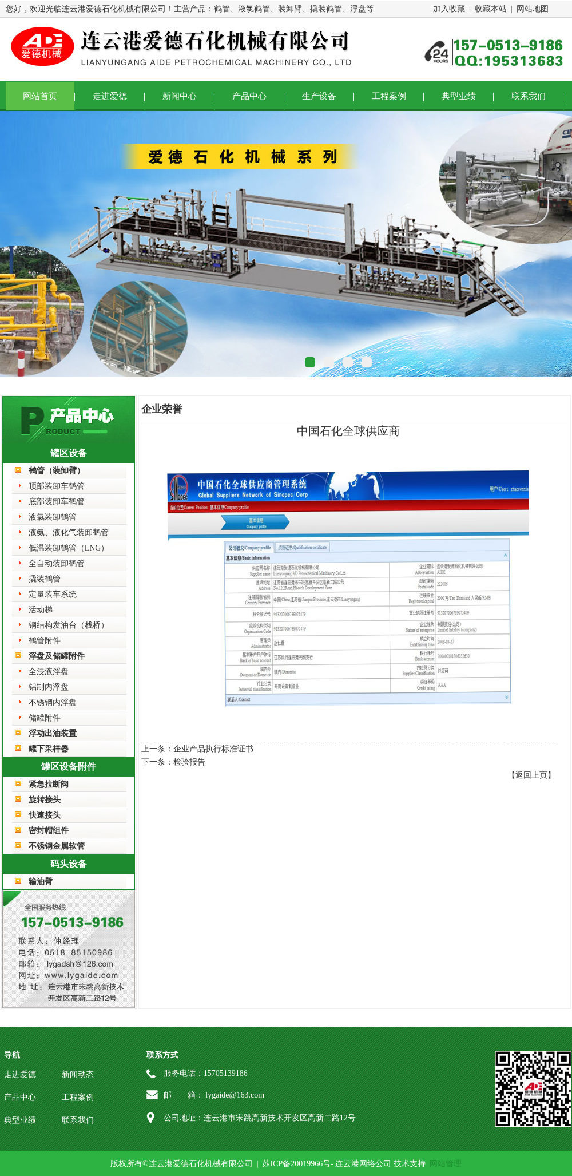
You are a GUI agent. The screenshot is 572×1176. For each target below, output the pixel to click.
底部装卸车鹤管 (57, 501)
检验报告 (189, 762)
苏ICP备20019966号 (296, 1163)
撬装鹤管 (326, 9)
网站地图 (533, 9)
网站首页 (40, 96)
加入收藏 (449, 9)
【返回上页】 (531, 775)
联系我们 (528, 96)
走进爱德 (110, 96)
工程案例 (389, 96)
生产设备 (319, 96)
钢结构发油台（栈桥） (69, 625)
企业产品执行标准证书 (213, 749)
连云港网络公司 (363, 1163)
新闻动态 (78, 1074)
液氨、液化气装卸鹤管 (69, 532)
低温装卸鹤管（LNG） (69, 548)
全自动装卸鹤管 (57, 563)
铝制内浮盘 (49, 687)
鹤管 (222, 9)
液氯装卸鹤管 (53, 517)
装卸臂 (290, 9)
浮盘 (358, 9)
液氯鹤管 (254, 9)
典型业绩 (459, 96)
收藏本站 (491, 9)
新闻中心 (179, 96)
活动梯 (41, 609)
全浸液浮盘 (49, 671)
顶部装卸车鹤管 (57, 486)
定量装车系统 (53, 594)
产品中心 (249, 96)
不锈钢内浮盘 (53, 702)
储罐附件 (45, 718)
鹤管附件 (45, 640)
